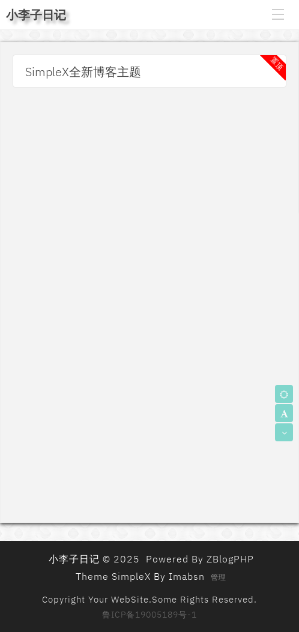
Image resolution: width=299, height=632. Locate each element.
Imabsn (187, 576)
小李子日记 (36, 15)
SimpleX (131, 576)
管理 (218, 577)
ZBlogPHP (230, 559)
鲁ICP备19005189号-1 (149, 614)
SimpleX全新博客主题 (83, 72)
